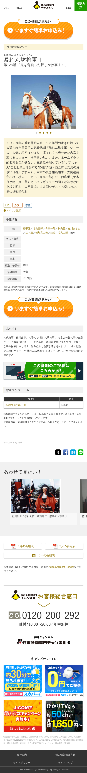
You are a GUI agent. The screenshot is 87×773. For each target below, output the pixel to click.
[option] (43, 102)
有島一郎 (50, 228)
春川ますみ (74, 228)
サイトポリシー (22, 762)
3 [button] (43, 133)
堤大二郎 (63, 232)
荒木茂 (29, 232)
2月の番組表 (67, 546)
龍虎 (52, 232)
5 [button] (50, 133)
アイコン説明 (13, 210)
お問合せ (19, 8)
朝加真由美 (41, 232)
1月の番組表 (26, 546)
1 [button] (36, 133)
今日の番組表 (46, 555)
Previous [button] (4, 103)
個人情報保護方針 (65, 754)
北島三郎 (38, 228)
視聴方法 (80, 5)
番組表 (68, 8)
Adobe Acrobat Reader (61, 566)
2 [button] (40, 133)
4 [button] (47, 133)
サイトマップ (65, 762)
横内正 (61, 228)
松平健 (26, 228)
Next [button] (82, 102)
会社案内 (22, 754)
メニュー (7, 8)
